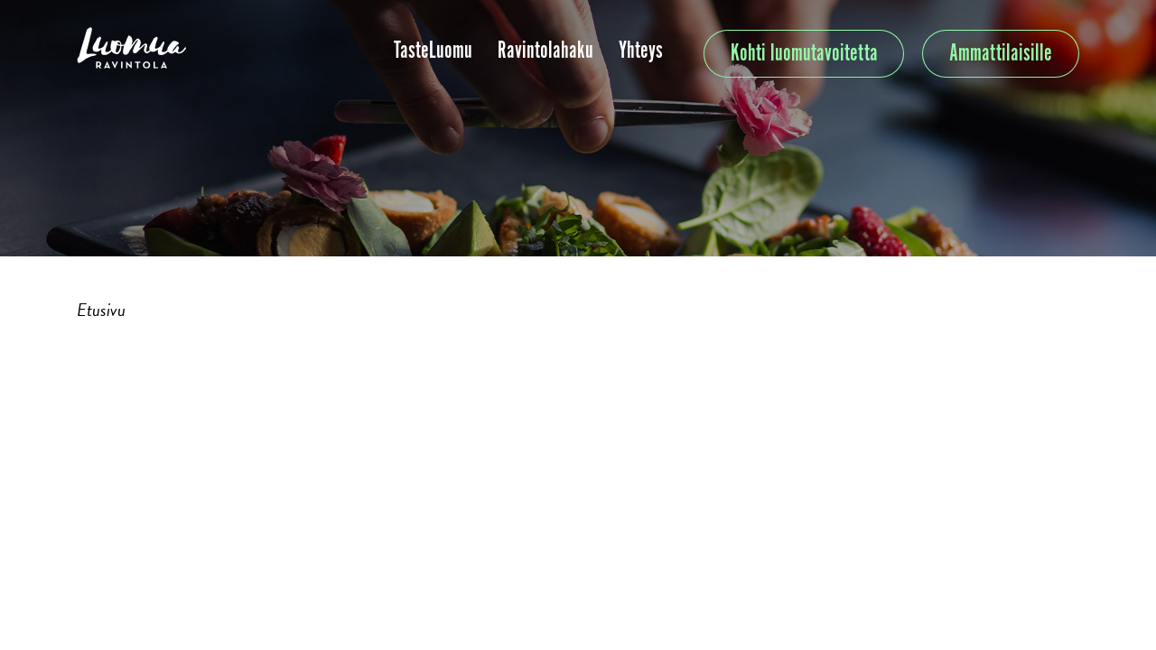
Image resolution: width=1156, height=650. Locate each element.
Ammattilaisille (1000, 54)
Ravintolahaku (545, 51)
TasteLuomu (433, 51)
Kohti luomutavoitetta (804, 54)
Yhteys (641, 51)
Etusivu (101, 309)
